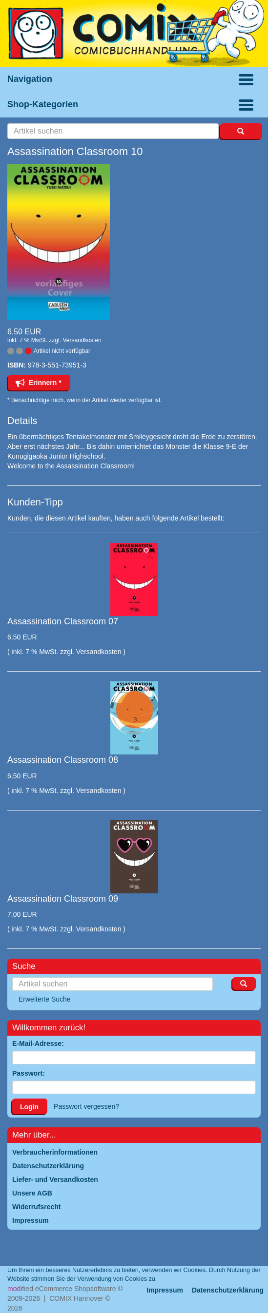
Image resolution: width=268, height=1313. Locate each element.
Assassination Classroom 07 (62, 621)
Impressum (164, 1290)
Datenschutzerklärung (228, 1290)
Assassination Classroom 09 (62, 899)
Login (29, 1107)
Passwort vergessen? (86, 1106)
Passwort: (28, 1073)
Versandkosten (81, 340)
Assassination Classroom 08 (62, 760)
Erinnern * (39, 382)
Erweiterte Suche (45, 999)
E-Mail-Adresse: (38, 1043)
